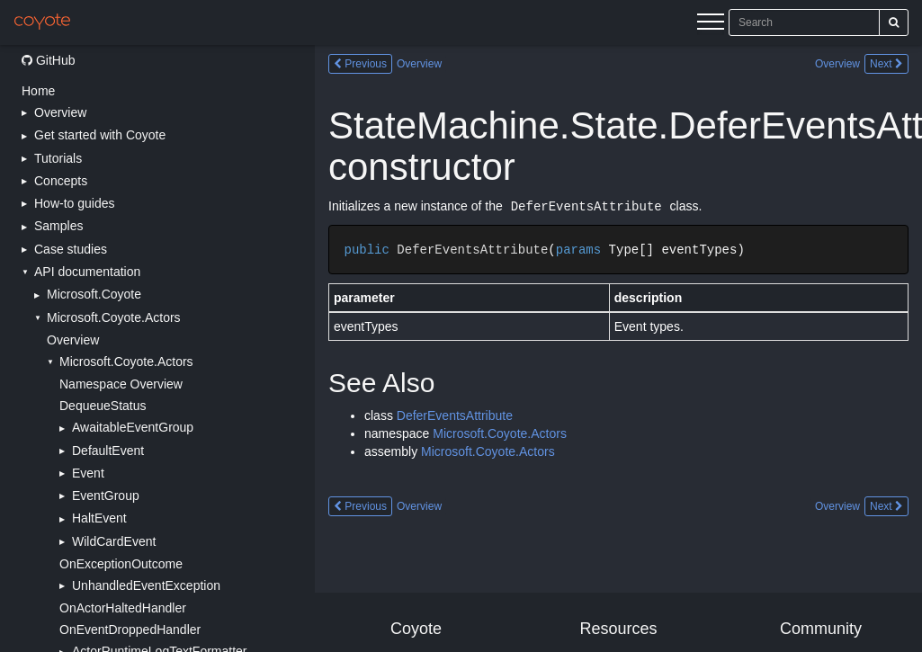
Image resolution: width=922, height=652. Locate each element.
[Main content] (618, 348)
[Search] (894, 22)
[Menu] (710, 24)
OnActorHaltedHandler (122, 608)
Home (38, 91)
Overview (73, 340)
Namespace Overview (121, 384)
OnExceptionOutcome (121, 564)
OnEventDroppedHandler (130, 629)
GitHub (48, 60)
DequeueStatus (103, 405)
